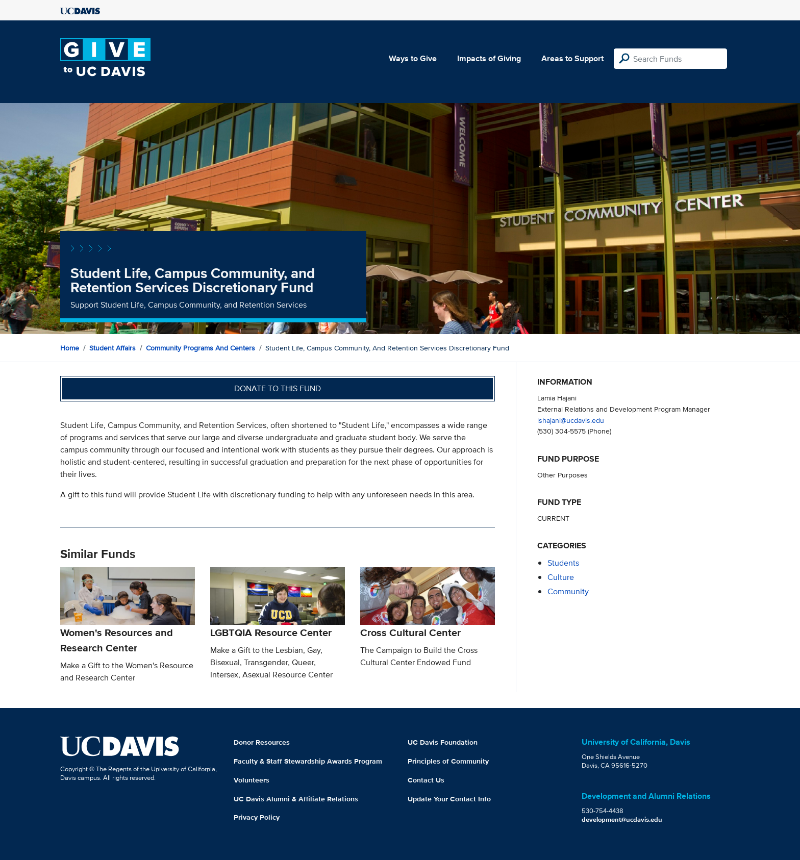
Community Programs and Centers (200, 348)
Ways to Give (413, 58)
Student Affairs (112, 348)
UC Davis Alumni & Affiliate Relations (296, 799)
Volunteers (251, 780)
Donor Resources (262, 742)
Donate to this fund (277, 388)
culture (560, 577)
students (563, 563)
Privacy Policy (257, 817)
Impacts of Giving (489, 58)
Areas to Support (572, 58)
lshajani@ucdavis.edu (570, 420)
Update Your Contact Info (449, 799)
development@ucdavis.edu (622, 819)
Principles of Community (448, 761)
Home (69, 348)
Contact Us (426, 780)
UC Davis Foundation (443, 742)
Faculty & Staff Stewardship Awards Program (308, 761)
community (568, 591)
